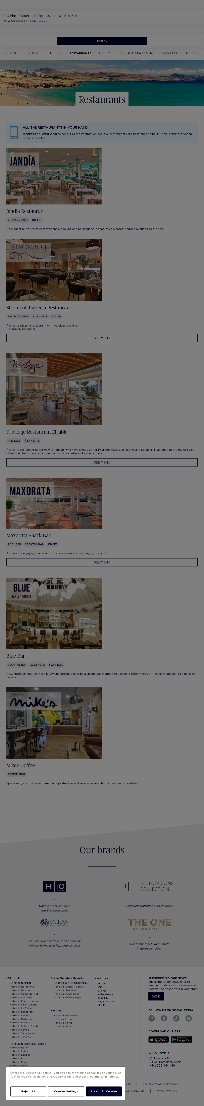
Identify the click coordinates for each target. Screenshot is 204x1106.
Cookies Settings (66, 1091)
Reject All (28, 1091)
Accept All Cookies (104, 1091)
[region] (65, 1083)
